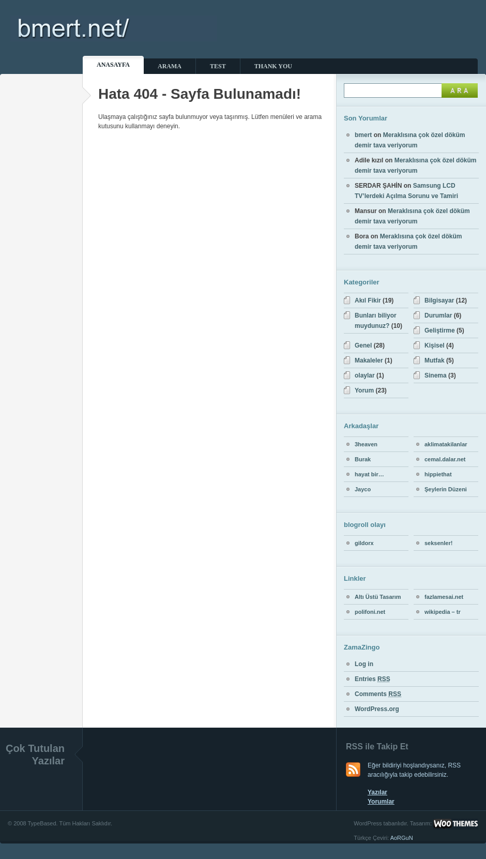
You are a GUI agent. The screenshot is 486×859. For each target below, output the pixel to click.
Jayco (363, 489)
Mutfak (434, 360)
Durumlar (438, 315)
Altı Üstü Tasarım (378, 597)
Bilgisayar (439, 300)
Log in (364, 664)
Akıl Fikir (368, 300)
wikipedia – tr (442, 612)
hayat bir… (369, 474)
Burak (363, 459)
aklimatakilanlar (445, 444)
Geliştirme (439, 330)
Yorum (364, 390)
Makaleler (369, 360)
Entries (372, 679)
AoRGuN (401, 838)
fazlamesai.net (443, 597)
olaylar (365, 375)
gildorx (364, 543)
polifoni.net (370, 612)
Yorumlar (381, 801)
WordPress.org (377, 709)
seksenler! (438, 543)
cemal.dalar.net (445, 459)
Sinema (435, 375)
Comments (378, 694)
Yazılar (377, 792)
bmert (363, 135)
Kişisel (434, 345)
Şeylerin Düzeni (445, 489)
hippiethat (438, 474)
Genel (363, 345)
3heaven (366, 444)
